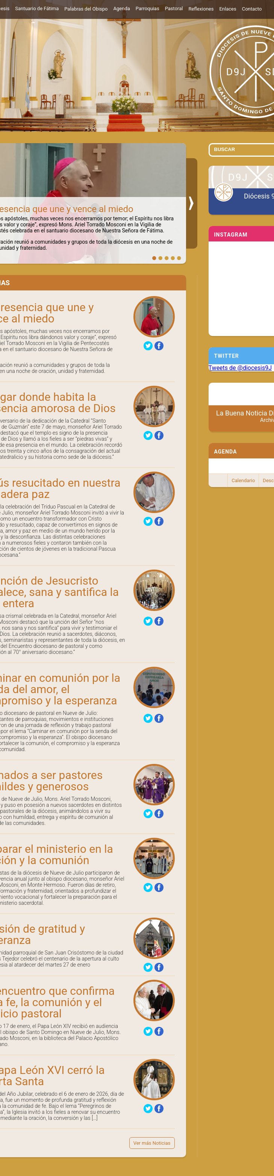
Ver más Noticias (152, 1143)
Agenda (122, 8)
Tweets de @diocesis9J (240, 367)
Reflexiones (200, 9)
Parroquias (147, 8)
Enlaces (227, 9)
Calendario (243, 480)
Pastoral (174, 8)
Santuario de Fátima (37, 8)
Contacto (252, 9)
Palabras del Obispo (85, 9)
